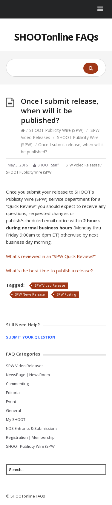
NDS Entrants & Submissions (32, 428)
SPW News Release (30, 294)
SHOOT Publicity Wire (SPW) (56, 130)
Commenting (17, 383)
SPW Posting (66, 294)
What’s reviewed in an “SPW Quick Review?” (51, 256)
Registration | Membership (30, 437)
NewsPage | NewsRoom (28, 374)
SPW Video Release (50, 285)
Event (11, 401)
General (13, 410)
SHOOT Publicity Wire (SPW (30, 446)
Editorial (13, 392)
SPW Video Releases (82, 165)
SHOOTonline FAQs (56, 36)
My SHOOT (15, 419)
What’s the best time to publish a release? (49, 271)
